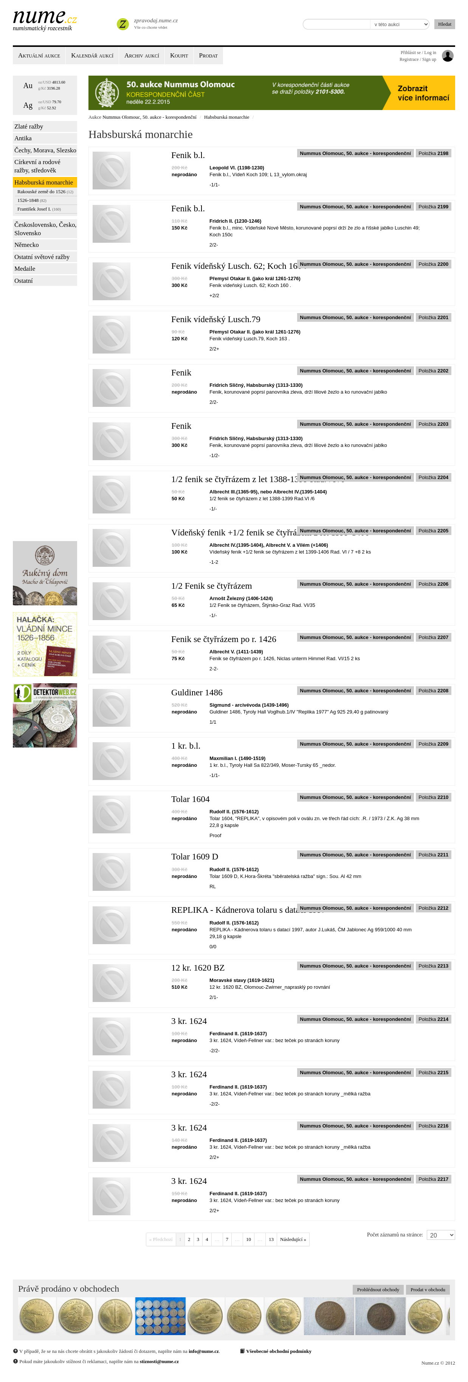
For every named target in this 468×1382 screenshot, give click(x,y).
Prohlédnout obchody (378, 1289)
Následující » (293, 1239)
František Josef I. (39, 209)
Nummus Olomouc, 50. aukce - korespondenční (149, 117)
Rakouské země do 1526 (45, 191)
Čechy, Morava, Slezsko (45, 150)
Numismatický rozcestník (42, 28)
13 (271, 1239)
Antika (23, 138)
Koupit (179, 55)
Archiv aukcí (141, 55)
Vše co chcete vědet (155, 22)
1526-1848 (31, 200)
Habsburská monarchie (43, 182)
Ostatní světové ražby (42, 257)
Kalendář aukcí (92, 55)
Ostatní (23, 280)
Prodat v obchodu (428, 1289)
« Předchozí (161, 1239)
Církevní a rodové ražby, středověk (37, 166)
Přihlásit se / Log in (418, 52)
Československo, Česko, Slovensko (45, 229)
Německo (26, 244)
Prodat (208, 55)
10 (248, 1239)
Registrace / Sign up (418, 59)
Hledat (444, 24)
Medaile (24, 268)
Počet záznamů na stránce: (395, 1235)
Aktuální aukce (39, 55)
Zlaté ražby (28, 126)
